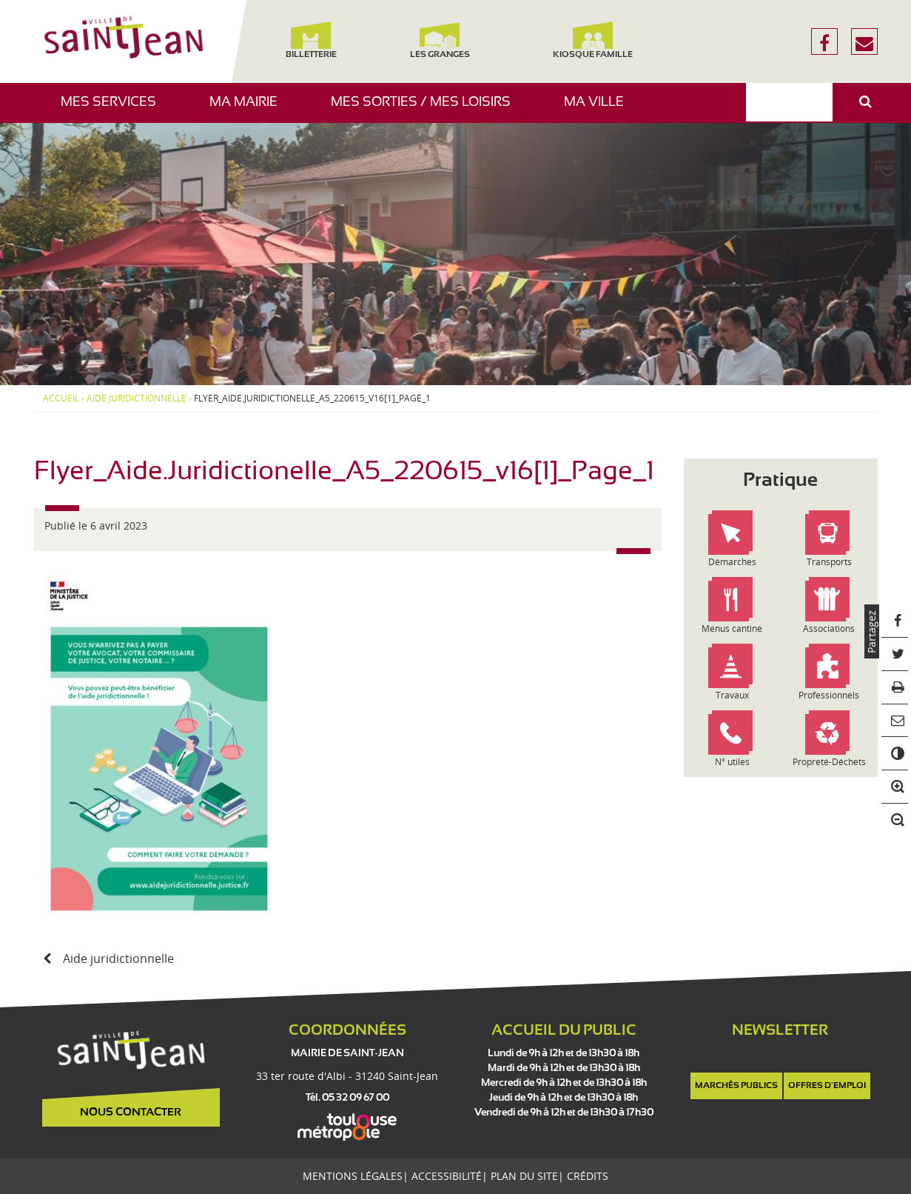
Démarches (732, 562)
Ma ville (599, 109)
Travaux (732, 695)
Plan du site (524, 1176)
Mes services (114, 109)
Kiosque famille (593, 40)
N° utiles (732, 762)
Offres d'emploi (827, 1085)
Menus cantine (732, 628)
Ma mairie (249, 109)
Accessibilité (446, 1176)
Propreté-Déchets (829, 762)
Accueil (61, 398)
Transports (829, 562)
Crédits (587, 1176)
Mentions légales (353, 1176)
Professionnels (829, 695)
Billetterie (311, 40)
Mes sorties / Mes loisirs (426, 109)
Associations (829, 628)
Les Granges (440, 40)
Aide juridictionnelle (136, 398)
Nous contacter (130, 1112)
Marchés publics (736, 1085)
